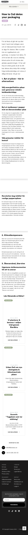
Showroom (17, 469)
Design (16, 467)
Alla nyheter (13, 6)
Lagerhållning (17, 471)
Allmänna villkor (6, 471)
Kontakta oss (17, 484)
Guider (5, 21)
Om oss (4, 467)
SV (20, 1)
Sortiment (4, 469)
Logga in (16, 486)
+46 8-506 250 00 (12, 453)
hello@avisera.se (11, 447)
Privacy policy (5, 474)
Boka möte (17, 479)
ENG (23, 1)
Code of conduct (6, 481)
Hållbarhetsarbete (6, 479)
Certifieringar (5, 484)
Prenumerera (14, 504)
